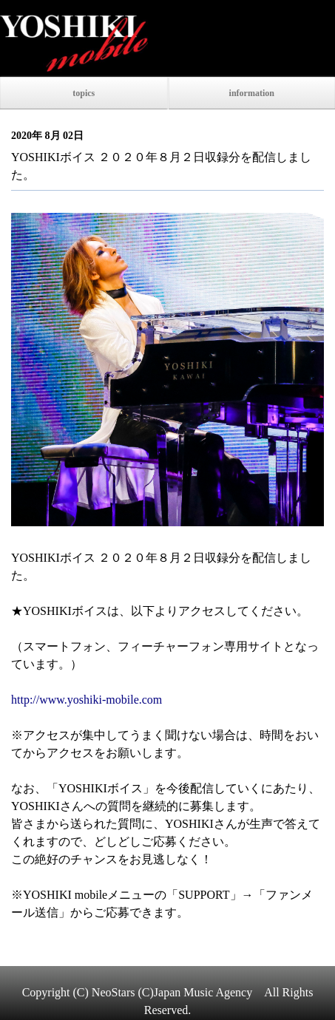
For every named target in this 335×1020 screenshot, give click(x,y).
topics (83, 93)
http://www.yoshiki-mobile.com (86, 699)
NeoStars (113, 992)
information (251, 93)
